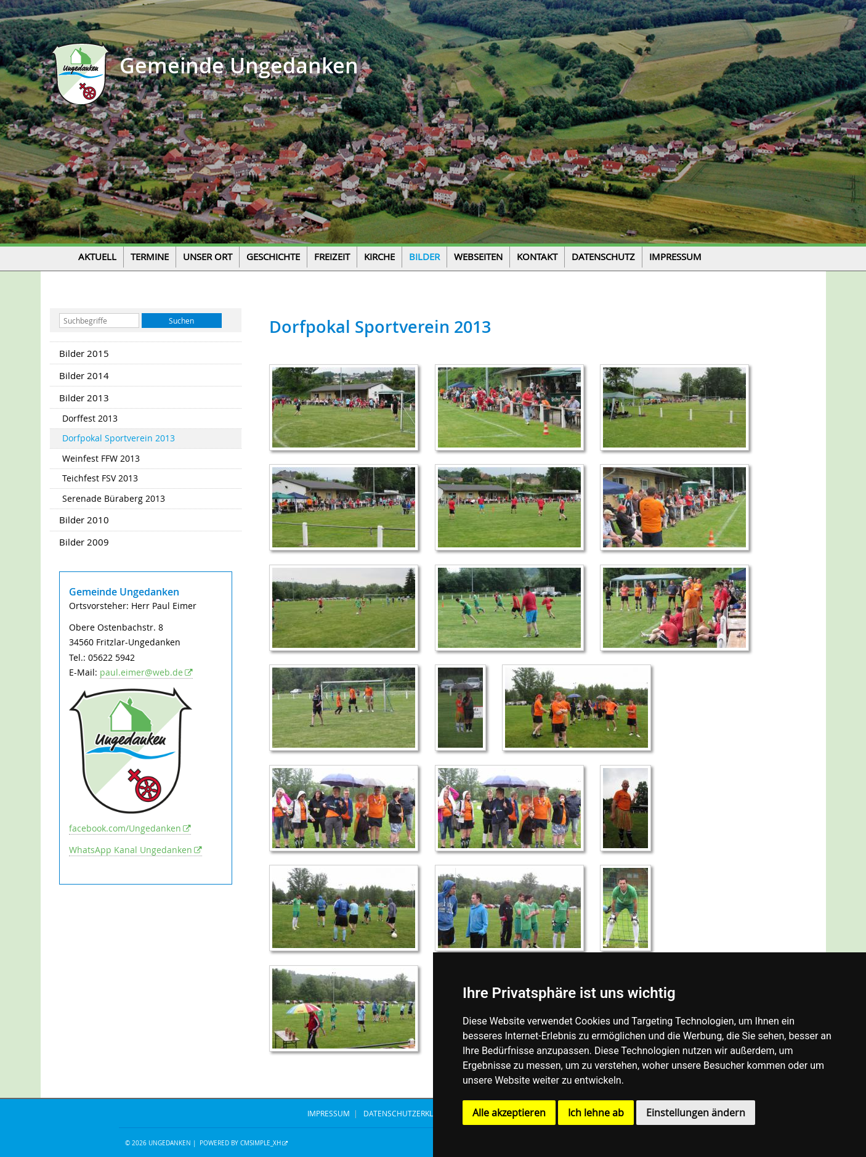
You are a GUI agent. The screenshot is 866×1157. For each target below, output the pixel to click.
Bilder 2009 (84, 542)
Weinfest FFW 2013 (101, 458)
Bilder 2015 (84, 353)
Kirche (379, 257)
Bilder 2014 (84, 375)
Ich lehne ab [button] (596, 1112)
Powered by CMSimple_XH (240, 1143)
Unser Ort (207, 257)
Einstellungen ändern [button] (695, 1112)
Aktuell (97, 257)
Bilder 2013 (84, 397)
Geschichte (273, 257)
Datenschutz (603, 257)
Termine (150, 257)
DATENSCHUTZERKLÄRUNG (411, 1113)
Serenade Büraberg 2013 (113, 498)
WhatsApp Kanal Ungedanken (130, 850)
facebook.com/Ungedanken (125, 828)
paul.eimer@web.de (141, 672)
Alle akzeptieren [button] (509, 1112)
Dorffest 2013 (90, 418)
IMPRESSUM (328, 1113)
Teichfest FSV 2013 (100, 478)
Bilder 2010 (84, 519)
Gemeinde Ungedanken (236, 66)
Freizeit (332, 257)
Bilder (424, 257)
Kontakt (537, 257)
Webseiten (478, 257)
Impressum (675, 257)
